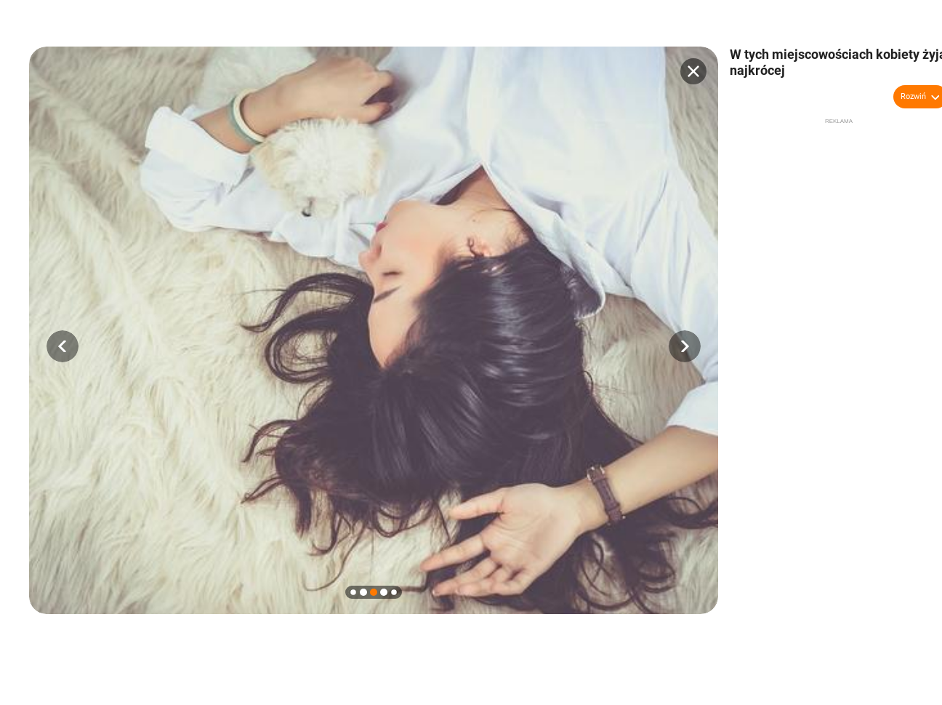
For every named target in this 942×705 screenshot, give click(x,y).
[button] (62, 346)
